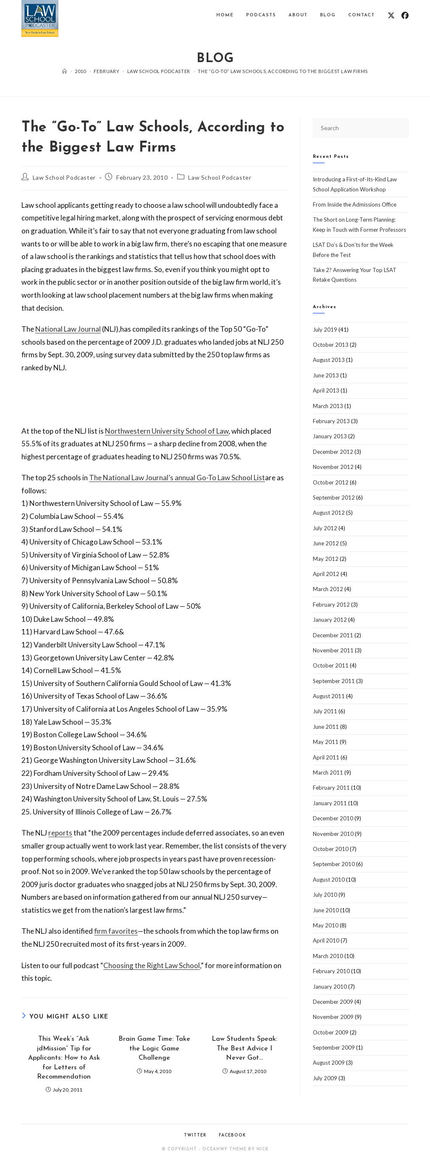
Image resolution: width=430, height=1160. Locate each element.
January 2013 (330, 436)
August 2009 (329, 1062)
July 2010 (325, 894)
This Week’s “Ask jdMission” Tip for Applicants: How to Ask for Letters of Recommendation (64, 1058)
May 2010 (325, 925)
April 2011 (326, 757)
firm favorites (116, 931)
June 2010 (326, 910)
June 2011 (326, 726)
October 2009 (331, 1032)
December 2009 (333, 1001)
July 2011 (325, 711)
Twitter (195, 1135)
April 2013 (326, 390)
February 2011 (331, 787)
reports (60, 832)
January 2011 (330, 803)
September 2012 (334, 497)
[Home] (64, 71)
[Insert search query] (361, 128)
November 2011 (333, 650)
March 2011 (328, 772)
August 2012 (329, 512)
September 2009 (334, 1047)
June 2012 (326, 543)
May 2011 (325, 741)
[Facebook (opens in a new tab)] (405, 15)
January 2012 (330, 619)
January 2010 (330, 986)
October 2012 (331, 482)
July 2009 (325, 1078)
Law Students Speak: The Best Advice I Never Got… (244, 1048)
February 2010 (331, 971)
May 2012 (325, 558)
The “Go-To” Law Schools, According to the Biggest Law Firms (282, 71)
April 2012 (326, 574)
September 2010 (334, 864)
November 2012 (333, 466)
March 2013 (328, 406)
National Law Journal (68, 329)
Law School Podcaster (64, 177)
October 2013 (331, 344)
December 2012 (333, 451)
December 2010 (333, 818)
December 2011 (333, 635)
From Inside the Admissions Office (354, 204)
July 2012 (325, 528)
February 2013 (331, 421)
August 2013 (329, 359)
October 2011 (331, 665)
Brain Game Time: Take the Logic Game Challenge (154, 1048)
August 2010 (329, 879)
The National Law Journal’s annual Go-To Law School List (177, 477)
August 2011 (329, 696)
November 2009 (333, 1016)
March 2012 (328, 589)
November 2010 (333, 833)
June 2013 (326, 375)
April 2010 (326, 940)
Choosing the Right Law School (151, 965)
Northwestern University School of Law (166, 431)
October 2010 (331, 849)
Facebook (232, 1135)
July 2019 (325, 329)
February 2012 (331, 604)
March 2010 (328, 956)
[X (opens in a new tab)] (391, 15)
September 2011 (334, 681)
